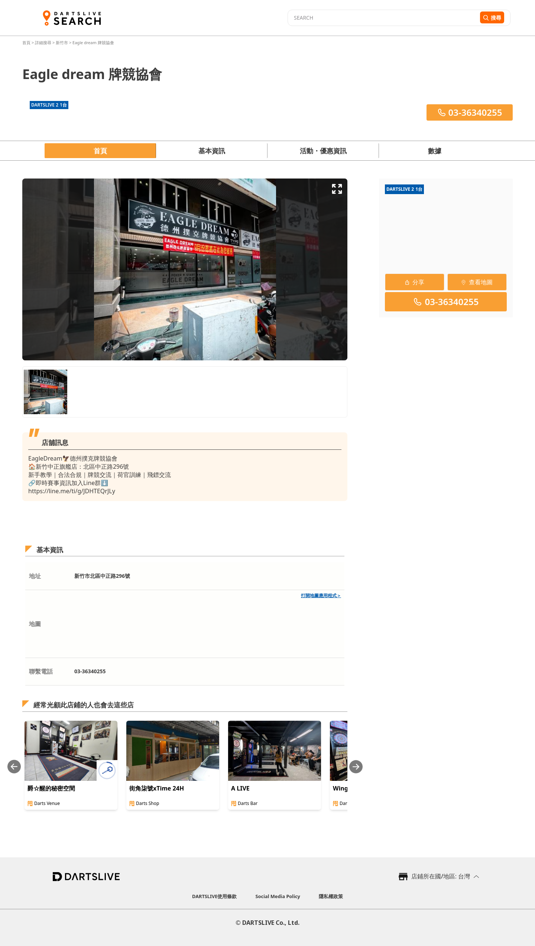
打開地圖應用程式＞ (321, 595)
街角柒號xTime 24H (156, 788)
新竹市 (62, 42)
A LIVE (240, 788)
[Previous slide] (14, 766)
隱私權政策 (331, 896)
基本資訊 (211, 150)
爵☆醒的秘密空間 (51, 788)
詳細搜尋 (43, 42)
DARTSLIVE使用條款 (214, 896)
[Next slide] (356, 766)
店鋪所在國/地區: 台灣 (440, 876)
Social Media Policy (278, 896)
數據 (434, 150)
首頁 (27, 42)
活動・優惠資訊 (323, 150)
